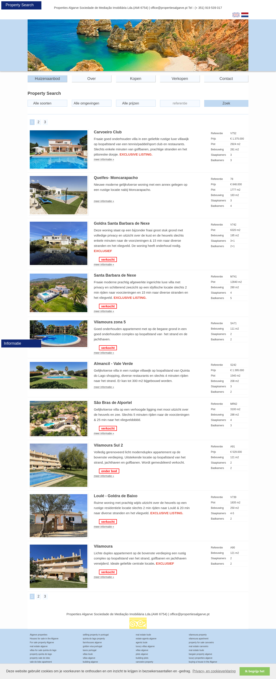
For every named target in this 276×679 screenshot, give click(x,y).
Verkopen (180, 78)
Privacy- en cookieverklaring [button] (214, 671)
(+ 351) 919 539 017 (208, 7)
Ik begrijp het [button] (254, 671)
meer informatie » (104, 159)
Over (91, 78)
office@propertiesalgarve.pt (169, 7)
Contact (226, 78)
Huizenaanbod (47, 78)
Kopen (135, 78)
